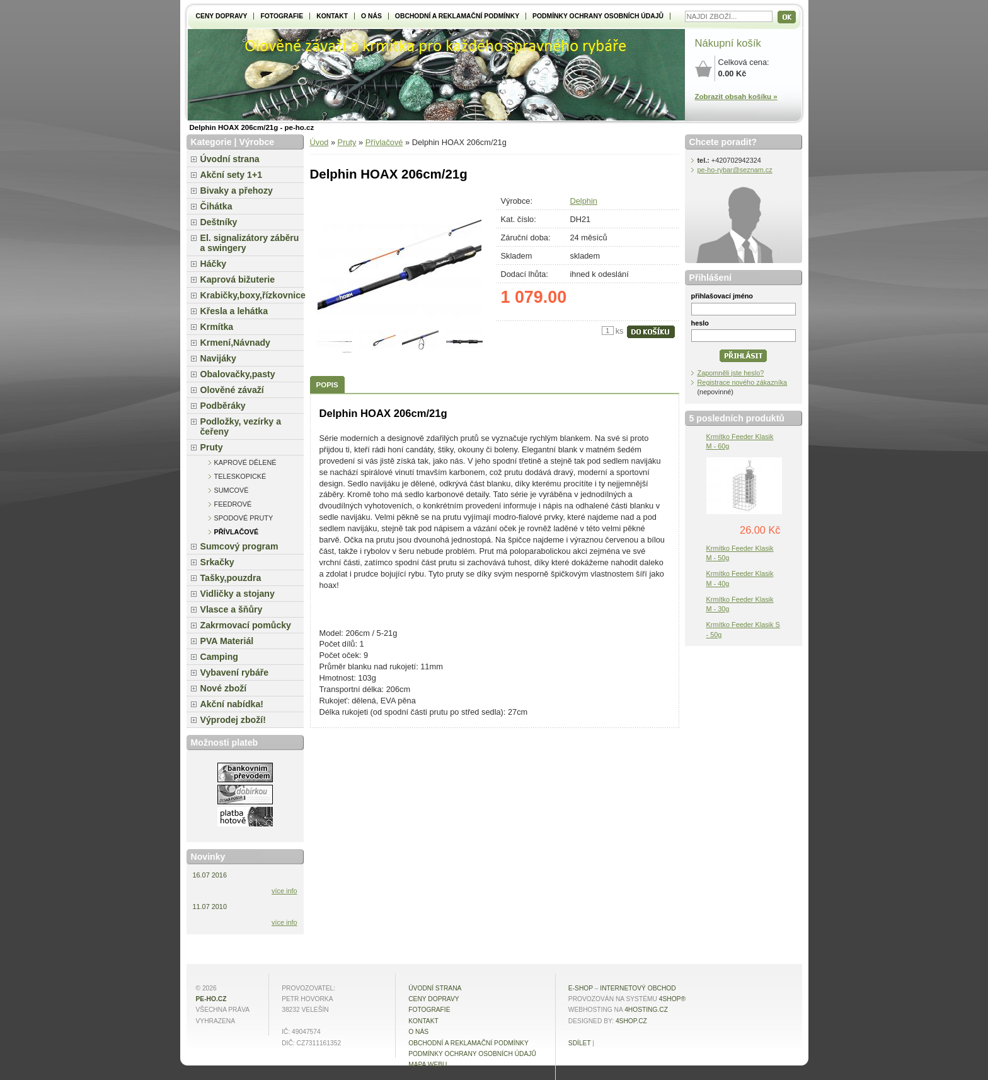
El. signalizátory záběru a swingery (249, 243)
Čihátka (216, 206)
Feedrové (233, 504)
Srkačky (217, 562)
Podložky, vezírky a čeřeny (241, 426)
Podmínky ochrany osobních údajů (597, 16)
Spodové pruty (243, 518)
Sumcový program (239, 546)
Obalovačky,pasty (237, 374)
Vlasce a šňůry (231, 609)
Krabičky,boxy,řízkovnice (252, 295)
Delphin (583, 201)
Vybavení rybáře (234, 672)
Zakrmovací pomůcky (245, 625)
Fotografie (281, 16)
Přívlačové (384, 142)
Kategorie (211, 142)
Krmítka (217, 327)
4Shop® (672, 998)
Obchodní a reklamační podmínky (457, 16)
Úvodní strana (230, 159)
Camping (219, 657)
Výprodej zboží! (233, 720)
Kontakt (332, 16)
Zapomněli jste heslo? (731, 373)
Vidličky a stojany (237, 594)
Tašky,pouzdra (230, 578)
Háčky (213, 264)
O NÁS (371, 16)
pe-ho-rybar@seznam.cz (735, 169)
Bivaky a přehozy (236, 190)
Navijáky (218, 358)
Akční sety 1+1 (231, 175)
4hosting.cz (646, 1009)
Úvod (319, 142)
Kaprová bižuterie (237, 279)
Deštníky (219, 222)
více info (284, 891)
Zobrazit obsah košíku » (736, 96)
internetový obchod (637, 988)
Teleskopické (240, 476)
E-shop (580, 988)
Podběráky (223, 406)
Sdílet (579, 1043)
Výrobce (256, 142)
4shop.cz (631, 1021)
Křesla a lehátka (234, 311)
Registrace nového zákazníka (743, 382)
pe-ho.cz (211, 998)
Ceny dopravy (222, 16)
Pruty (347, 142)
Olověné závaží (232, 390)
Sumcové (231, 490)
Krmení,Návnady (235, 343)
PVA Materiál (227, 641)
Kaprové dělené (245, 462)
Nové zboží (223, 688)
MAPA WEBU (427, 1064)
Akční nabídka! (231, 704)
